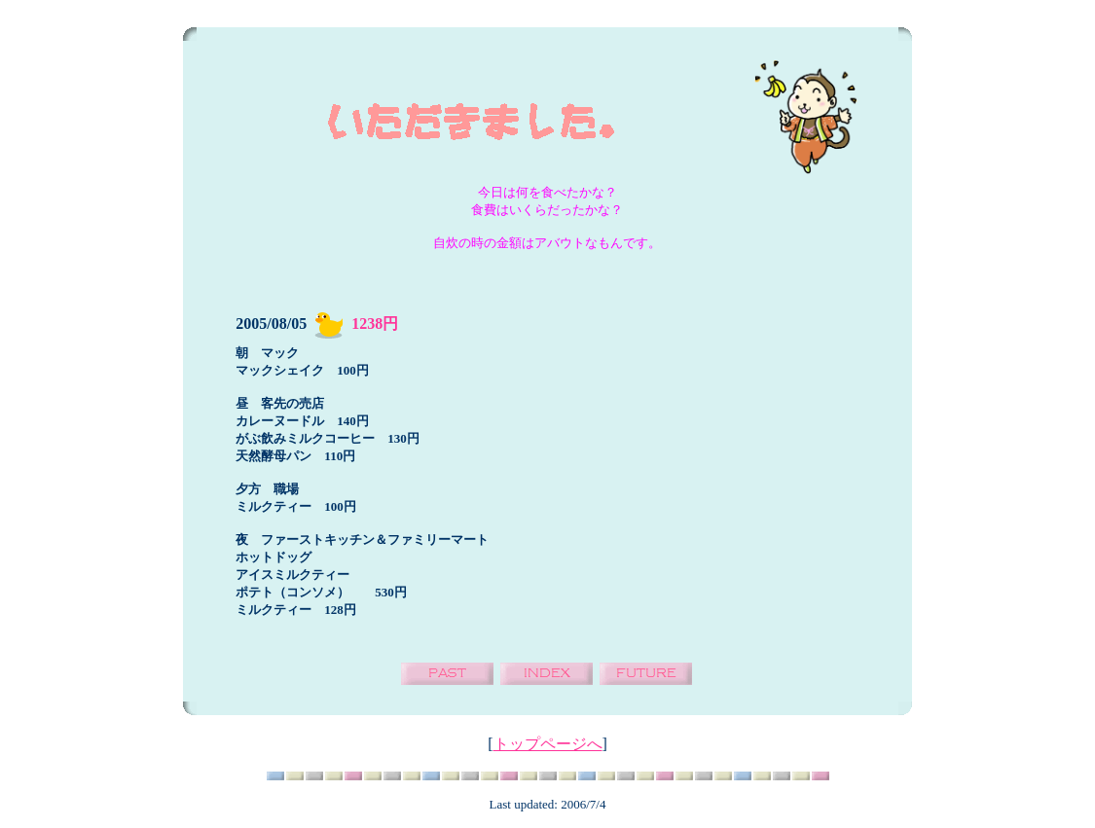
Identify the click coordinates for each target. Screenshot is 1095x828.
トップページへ (547, 744)
